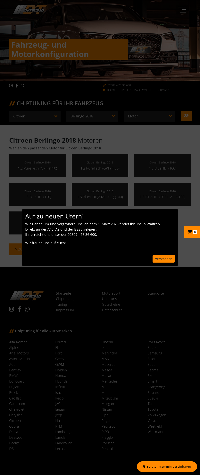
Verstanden (163, 259)
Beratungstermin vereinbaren (169, 466)
